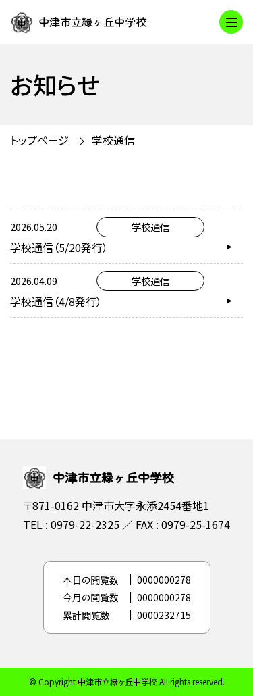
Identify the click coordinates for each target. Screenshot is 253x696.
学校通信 (113, 140)
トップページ (39, 140)
